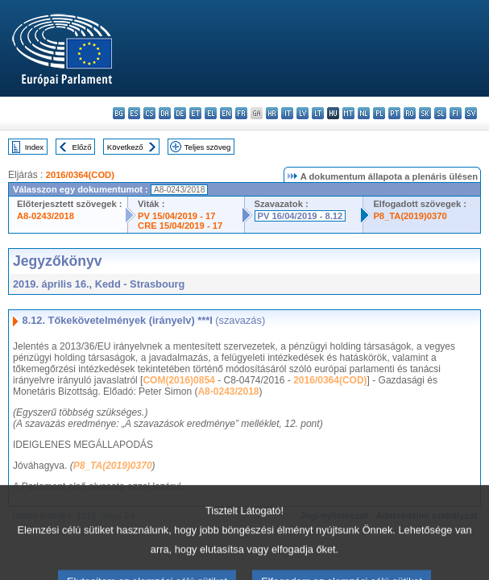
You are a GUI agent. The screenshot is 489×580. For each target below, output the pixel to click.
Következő (125, 147)
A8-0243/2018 (45, 216)
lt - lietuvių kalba (318, 113)
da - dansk (165, 113)
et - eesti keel (195, 113)
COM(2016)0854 (178, 380)
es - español (134, 113)
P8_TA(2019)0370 (409, 216)
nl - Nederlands (364, 113)
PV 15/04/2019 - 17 (176, 216)
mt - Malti (348, 113)
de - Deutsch (180, 113)
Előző (82, 147)
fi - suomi (456, 113)
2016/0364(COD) (80, 175)
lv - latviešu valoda (302, 113)
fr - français (241, 113)
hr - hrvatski (272, 113)
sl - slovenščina (440, 113)
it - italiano (287, 113)
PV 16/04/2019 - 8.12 (300, 216)
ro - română (410, 113)
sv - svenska (471, 113)
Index (34, 147)
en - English (226, 113)
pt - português (394, 113)
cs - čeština (149, 113)
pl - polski (379, 113)
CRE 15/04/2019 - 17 (180, 225)
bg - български (119, 113)
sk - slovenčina (425, 113)
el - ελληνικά (211, 113)
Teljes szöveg (207, 147)
